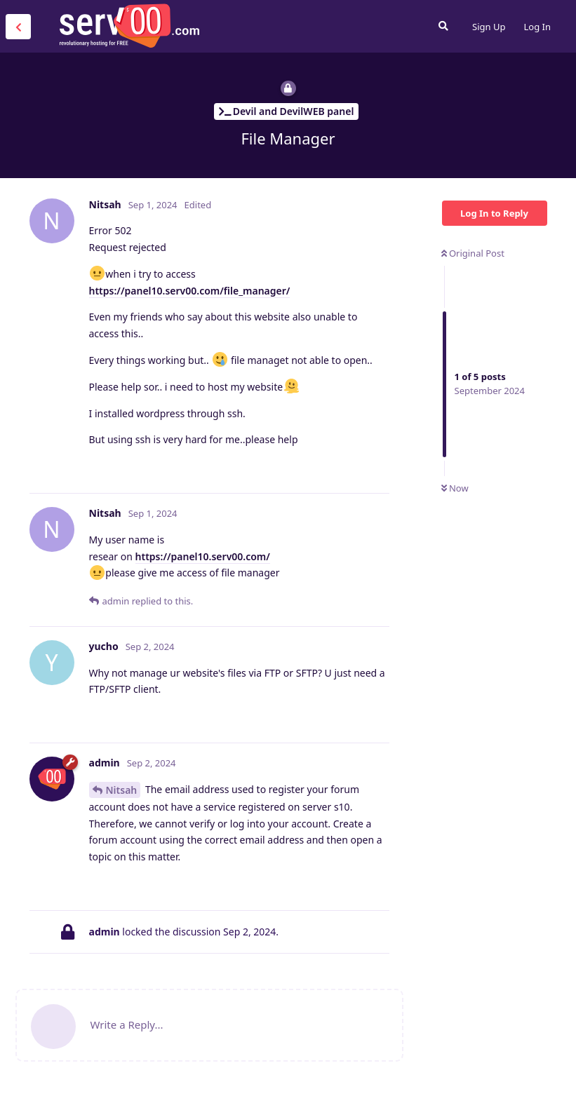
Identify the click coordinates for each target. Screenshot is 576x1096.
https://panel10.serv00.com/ (202, 556)
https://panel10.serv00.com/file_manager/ (189, 290)
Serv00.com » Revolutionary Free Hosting (129, 26)
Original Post (472, 253)
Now (455, 488)
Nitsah (122, 790)
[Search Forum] (443, 26)
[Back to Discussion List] (18, 26)
